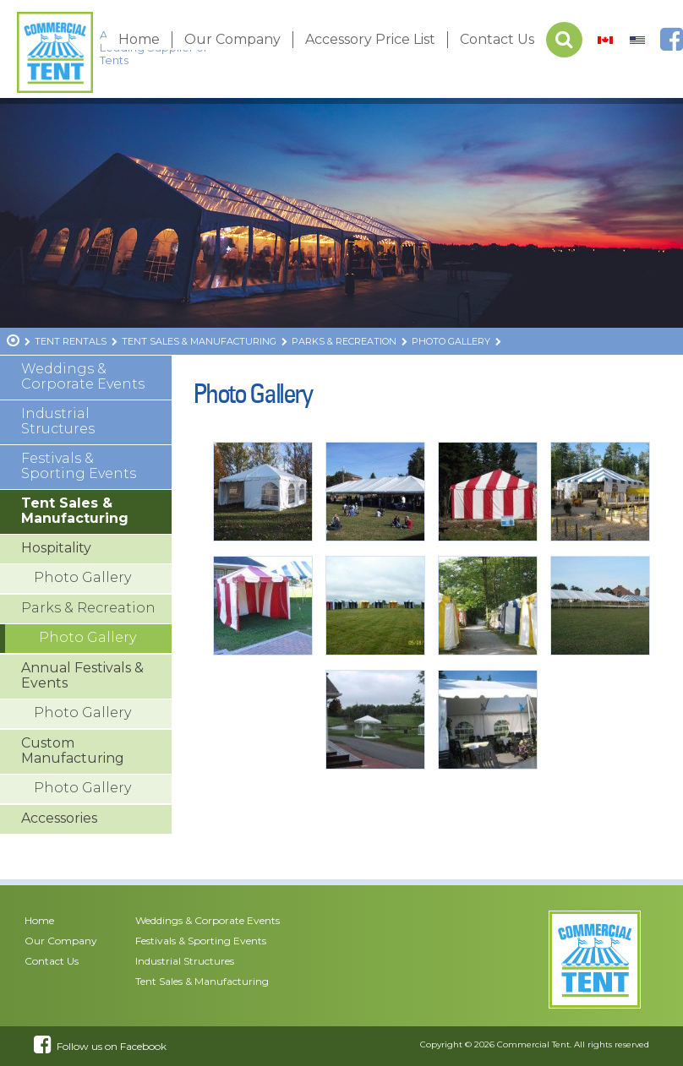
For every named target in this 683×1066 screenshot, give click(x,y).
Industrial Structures (58, 421)
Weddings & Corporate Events (83, 376)
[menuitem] (605, 40)
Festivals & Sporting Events (78, 465)
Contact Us (497, 39)
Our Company (232, 39)
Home (139, 39)
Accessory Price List (370, 39)
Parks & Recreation (88, 608)
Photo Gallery (82, 577)
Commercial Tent (533, 1044)
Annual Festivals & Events (82, 675)
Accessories (59, 818)
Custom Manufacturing (72, 750)
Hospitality (56, 548)
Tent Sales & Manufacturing (74, 510)
